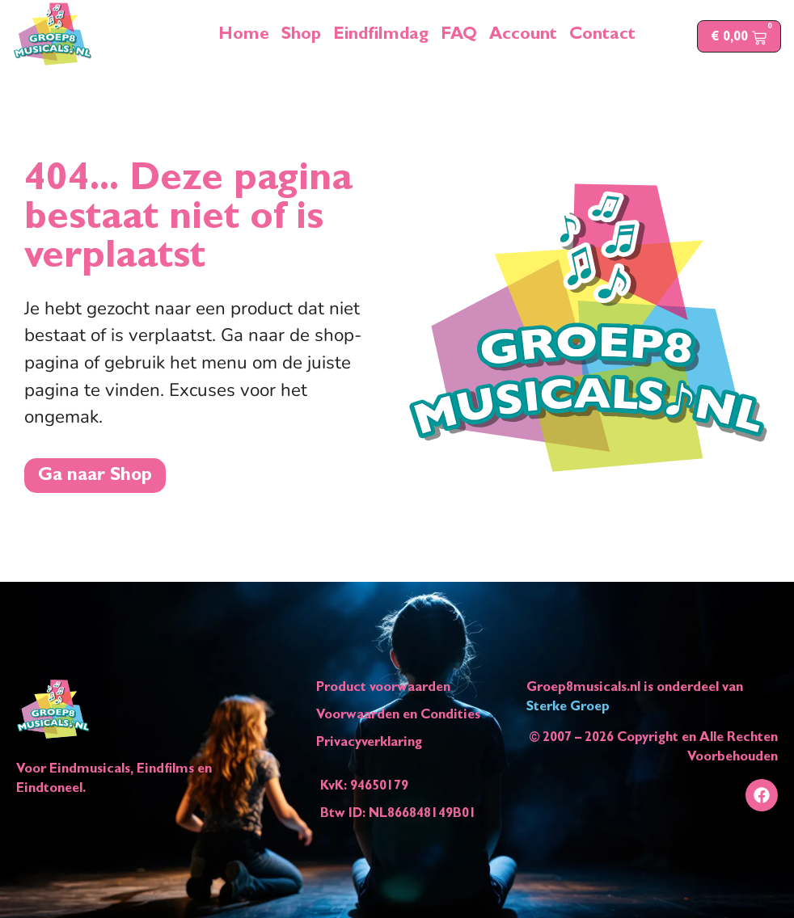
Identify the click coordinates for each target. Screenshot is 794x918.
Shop (301, 36)
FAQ (459, 36)
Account (523, 36)
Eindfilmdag (381, 36)
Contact (602, 36)
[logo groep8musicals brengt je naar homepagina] (52, 34)
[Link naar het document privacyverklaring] (398, 743)
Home (243, 36)
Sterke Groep (568, 707)
